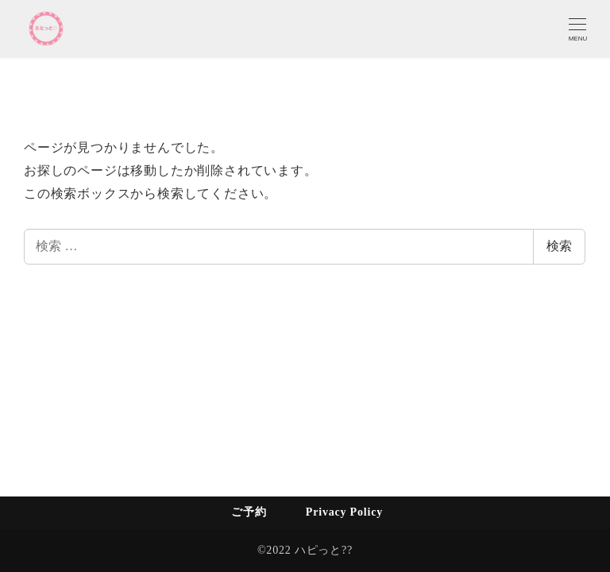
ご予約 (248, 512)
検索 (559, 246)
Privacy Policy (344, 512)
